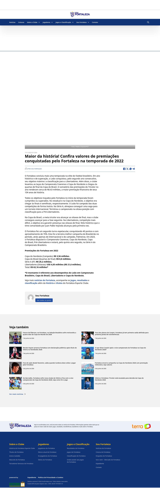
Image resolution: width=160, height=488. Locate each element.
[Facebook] (124, 168)
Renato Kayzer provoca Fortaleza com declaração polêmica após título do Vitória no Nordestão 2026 (50, 349)
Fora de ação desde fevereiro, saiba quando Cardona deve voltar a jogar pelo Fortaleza (49, 364)
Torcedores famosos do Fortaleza (21, 463)
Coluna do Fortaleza (103, 452)
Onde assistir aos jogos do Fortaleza (75, 461)
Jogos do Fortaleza (73, 452)
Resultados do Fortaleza (75, 448)
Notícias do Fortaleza (103, 448)
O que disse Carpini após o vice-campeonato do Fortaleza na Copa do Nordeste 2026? (120, 349)
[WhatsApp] (130, 168)
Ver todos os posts (44, 300)
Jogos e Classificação (63, 22)
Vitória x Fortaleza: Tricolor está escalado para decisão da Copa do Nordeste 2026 (119, 379)
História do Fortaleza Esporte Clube (22, 448)
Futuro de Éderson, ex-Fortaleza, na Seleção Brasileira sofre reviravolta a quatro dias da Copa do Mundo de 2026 (49, 333)
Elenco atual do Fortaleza (47, 452)
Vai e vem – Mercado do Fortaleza (108, 460)
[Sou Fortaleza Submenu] (88, 22)
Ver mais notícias (17, 394)
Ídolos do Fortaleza (45, 460)
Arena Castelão (14, 456)
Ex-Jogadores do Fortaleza (47, 456)
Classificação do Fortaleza (76, 456)
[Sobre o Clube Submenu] (39, 22)
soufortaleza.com (44, 425)
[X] (127, 168)
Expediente (100, 463)
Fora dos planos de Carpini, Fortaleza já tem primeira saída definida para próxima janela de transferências (122, 333)
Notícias (12, 22)
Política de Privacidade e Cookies (50, 477)
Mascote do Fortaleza (17, 460)
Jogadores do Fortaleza (46, 448)
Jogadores (46, 22)
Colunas (21, 22)
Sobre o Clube (32, 22)
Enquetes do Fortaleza (104, 456)
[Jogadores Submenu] (52, 22)
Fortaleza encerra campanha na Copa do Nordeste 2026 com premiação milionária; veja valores (121, 364)
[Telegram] (133, 168)
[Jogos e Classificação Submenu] (73, 22)
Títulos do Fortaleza (16, 452)
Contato (95, 22)
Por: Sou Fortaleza (33, 169)
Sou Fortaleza (81, 22)
